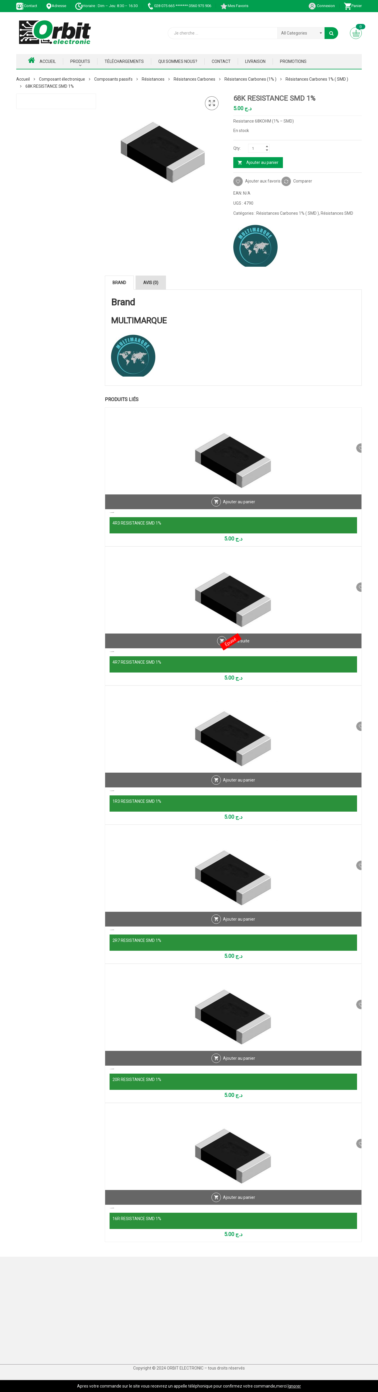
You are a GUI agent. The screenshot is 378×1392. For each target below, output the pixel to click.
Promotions (293, 61)
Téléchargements (124, 61)
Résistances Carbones (194, 79)
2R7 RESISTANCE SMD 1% (137, 940)
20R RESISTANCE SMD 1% (137, 1079)
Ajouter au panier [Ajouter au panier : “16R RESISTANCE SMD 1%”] (239, 1206)
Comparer (302, 181)
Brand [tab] (119, 282)
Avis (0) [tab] (150, 282)
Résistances (153, 79)
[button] (212, 103)
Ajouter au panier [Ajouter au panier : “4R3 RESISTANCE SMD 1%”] (239, 511)
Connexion (321, 6)
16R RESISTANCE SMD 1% (137, 1218)
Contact (26, 6)
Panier (353, 6)
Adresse (56, 6)
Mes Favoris (234, 6)
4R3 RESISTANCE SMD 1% (137, 523)
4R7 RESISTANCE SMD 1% (137, 662)
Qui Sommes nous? (177, 61)
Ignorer (294, 1386)
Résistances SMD (337, 213)
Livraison (255, 61)
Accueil (42, 60)
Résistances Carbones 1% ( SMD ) (317, 79)
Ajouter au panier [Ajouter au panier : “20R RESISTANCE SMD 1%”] (239, 1067)
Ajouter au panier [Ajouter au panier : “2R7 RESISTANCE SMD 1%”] (239, 928)
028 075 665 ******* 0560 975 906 (178, 6)
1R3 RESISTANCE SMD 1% (137, 801)
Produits (80, 61)
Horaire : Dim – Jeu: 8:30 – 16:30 (106, 6)
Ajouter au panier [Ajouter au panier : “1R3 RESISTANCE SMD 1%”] (239, 789)
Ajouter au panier (262, 162)
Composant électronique (62, 79)
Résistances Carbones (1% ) (250, 79)
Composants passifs (113, 79)
